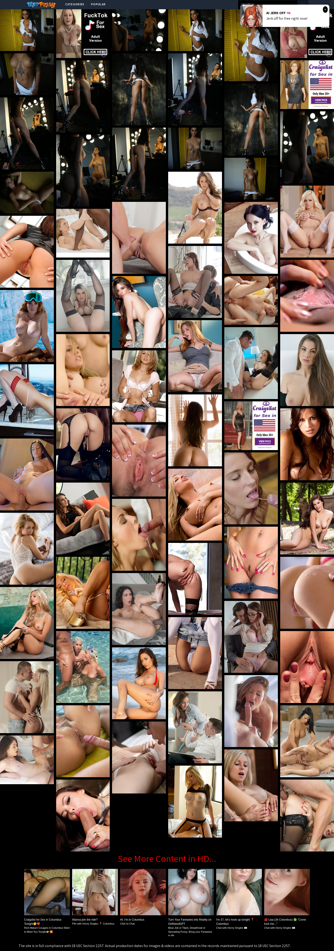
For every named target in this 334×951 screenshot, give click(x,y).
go (302, 4)
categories (74, 4)
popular (98, 4)
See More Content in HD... (167, 858)
